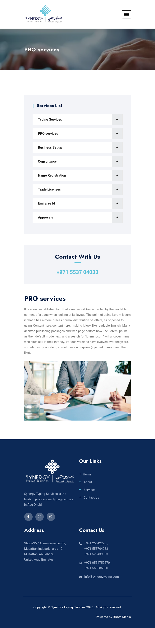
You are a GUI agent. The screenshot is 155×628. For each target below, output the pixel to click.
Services (89, 490)
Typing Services (50, 119)
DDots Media (122, 617)
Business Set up (50, 147)
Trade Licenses (49, 189)
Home (87, 474)
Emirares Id (46, 203)
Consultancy (47, 161)
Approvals (45, 217)
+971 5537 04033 (78, 272)
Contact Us (91, 497)
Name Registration (52, 175)
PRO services (48, 133)
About (87, 482)
